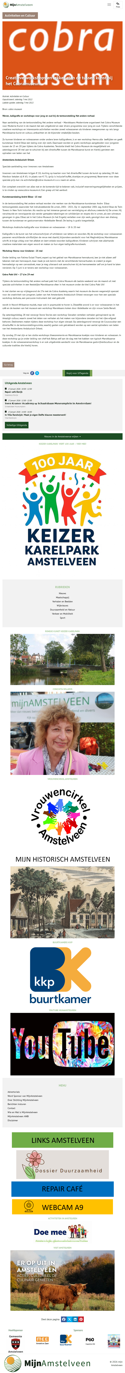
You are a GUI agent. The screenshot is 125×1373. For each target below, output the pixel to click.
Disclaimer (13, 1120)
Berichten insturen (17, 1104)
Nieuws (62, 593)
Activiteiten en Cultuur (19, 96)
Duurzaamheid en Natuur (62, 609)
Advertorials (14, 1091)
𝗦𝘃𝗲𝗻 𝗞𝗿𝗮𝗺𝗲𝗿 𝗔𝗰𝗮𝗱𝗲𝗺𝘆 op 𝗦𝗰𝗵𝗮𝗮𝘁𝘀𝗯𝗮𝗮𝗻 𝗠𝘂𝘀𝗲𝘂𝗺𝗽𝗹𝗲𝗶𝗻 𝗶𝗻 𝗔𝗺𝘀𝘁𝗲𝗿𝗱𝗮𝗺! (48, 403)
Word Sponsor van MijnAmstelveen (25, 1095)
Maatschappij (62, 597)
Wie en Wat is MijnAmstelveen (23, 1112)
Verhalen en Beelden (62, 601)
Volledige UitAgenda (17, 425)
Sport (62, 617)
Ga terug (8, 364)
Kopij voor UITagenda (77, 373)
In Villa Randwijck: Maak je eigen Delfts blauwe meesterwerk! (35, 414)
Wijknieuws (62, 605)
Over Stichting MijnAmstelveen (23, 1100)
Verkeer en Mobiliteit (62, 613)
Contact (11, 1108)
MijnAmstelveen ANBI (18, 1116)
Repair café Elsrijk (13, 391)
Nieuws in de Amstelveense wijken (62, 436)
